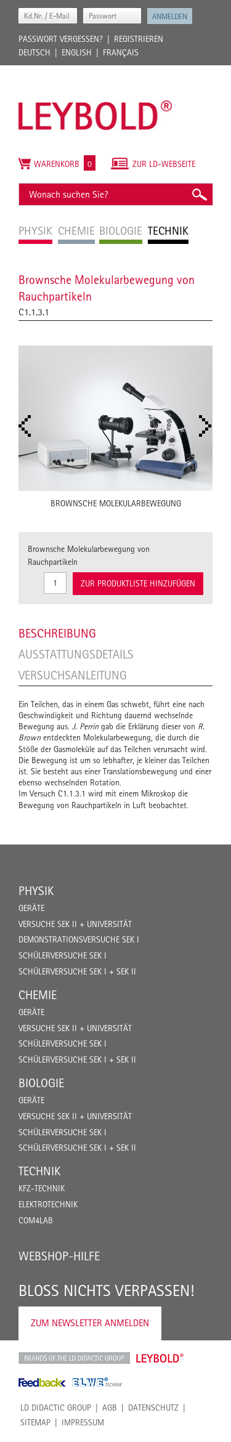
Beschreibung (57, 633)
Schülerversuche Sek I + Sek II (77, 971)
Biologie (41, 1082)
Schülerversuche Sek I (62, 955)
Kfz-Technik (41, 1188)
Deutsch (34, 52)
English (77, 52)
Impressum (83, 1422)
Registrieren (138, 39)
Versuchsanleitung (72, 675)
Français (121, 52)
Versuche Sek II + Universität (75, 924)
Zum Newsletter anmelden (90, 1323)
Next (209, 426)
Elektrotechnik (48, 1204)
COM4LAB (35, 1220)
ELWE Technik (97, 1382)
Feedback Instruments (42, 1382)
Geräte (31, 908)
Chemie (37, 994)
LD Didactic (74, 1358)
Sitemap (35, 1422)
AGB (109, 1407)
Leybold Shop (160, 1358)
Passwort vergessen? (60, 39)
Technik (39, 1171)
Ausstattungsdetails (76, 654)
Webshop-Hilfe (59, 1256)
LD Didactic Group (55, 1407)
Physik (36, 890)
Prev (28, 426)
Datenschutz (153, 1407)
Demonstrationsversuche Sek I (78, 939)
